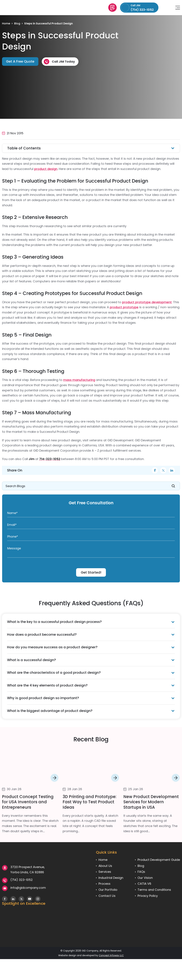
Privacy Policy (148, 896)
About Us (105, 866)
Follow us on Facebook (5, 899)
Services (104, 872)
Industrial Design (110, 878)
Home (6, 23)
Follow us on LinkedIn (13, 899)
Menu (177, 7)
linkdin (171, 470)
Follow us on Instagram (38, 899)
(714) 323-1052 (21, 880)
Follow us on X (21, 899)
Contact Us (106, 896)
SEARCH (173, 486)
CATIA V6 (144, 884)
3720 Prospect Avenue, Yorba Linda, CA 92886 (27, 869)
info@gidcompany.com (167, 8)
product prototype (124, 307)
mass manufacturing (79, 380)
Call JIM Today (63, 61)
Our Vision (145, 878)
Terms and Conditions (154, 890)
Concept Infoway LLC (111, 955)
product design (45, 169)
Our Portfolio (107, 890)
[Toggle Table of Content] (91, 148)
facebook (154, 470)
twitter (163, 470)
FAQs (141, 872)
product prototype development (147, 302)
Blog (17, 23)
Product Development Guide (159, 860)
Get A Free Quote (112, 7)
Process (104, 884)
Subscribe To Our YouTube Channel (29, 899)
